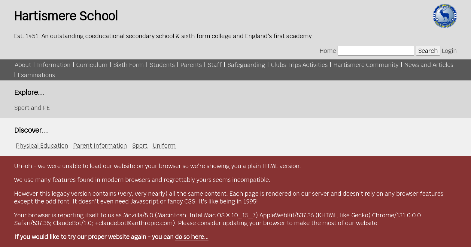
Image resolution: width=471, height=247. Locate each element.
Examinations (36, 75)
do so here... (191, 237)
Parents (191, 65)
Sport (139, 145)
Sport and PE (32, 108)
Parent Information (100, 145)
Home (328, 51)
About (23, 65)
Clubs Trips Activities (299, 65)
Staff (215, 65)
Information (54, 65)
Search (428, 51)
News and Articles (428, 65)
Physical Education (42, 145)
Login (449, 51)
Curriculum (92, 65)
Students (162, 65)
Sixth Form (128, 65)
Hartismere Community (366, 65)
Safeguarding (246, 65)
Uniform (164, 145)
